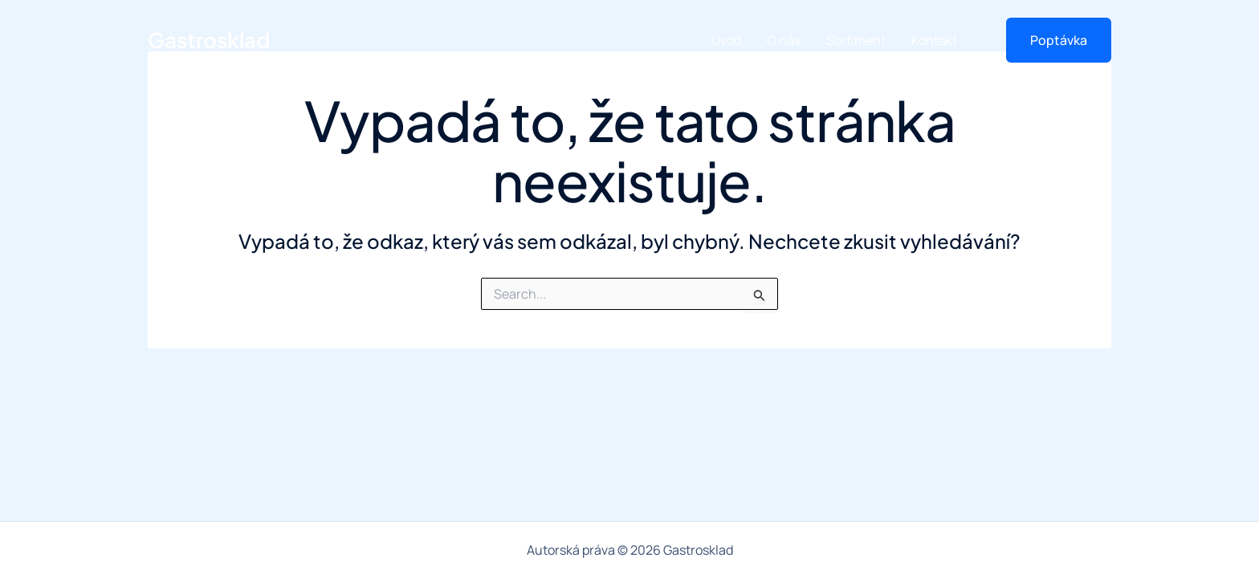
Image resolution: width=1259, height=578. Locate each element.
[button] (1048, 40)
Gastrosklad (209, 39)
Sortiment (856, 40)
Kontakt (934, 40)
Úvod (726, 40)
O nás (784, 40)
